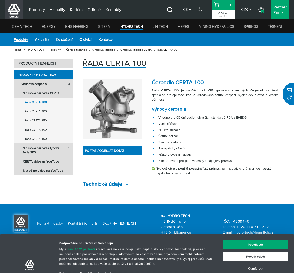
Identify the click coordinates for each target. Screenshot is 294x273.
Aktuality (42, 39)
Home (17, 49)
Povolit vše (255, 209)
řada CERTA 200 (36, 111)
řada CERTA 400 (36, 139)
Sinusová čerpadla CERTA (136, 49)
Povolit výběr (255, 221)
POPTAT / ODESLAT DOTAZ (104, 150)
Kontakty (106, 39)
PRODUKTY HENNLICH (37, 63)
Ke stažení (64, 39)
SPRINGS (251, 26)
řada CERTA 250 (36, 120)
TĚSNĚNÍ (275, 26)
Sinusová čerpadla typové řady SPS (48, 148)
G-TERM (104, 26)
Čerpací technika (76, 49)
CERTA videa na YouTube (41, 161)
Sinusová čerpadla (103, 49)
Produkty (21, 39)
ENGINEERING (76, 26)
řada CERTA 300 (36, 129)
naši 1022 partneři (81, 214)
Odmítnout (255, 233)
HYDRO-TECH (131, 26)
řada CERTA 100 (36, 102)
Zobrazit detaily (226, 264)
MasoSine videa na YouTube (43, 170)
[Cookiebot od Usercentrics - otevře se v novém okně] (30, 264)
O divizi (85, 39)
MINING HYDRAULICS (216, 26)
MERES (183, 26)
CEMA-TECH (22, 26)
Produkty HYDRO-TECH (37, 75)
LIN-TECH (160, 26)
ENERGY (49, 26)
